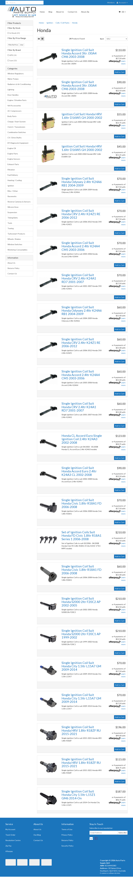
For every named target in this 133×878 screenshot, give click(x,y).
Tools (10, 223)
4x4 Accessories (14, 105)
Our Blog (37, 835)
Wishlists (111, 2)
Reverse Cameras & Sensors (19, 202)
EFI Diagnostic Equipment (18, 143)
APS (12, 55)
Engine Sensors (14, 159)
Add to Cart (120, 72)
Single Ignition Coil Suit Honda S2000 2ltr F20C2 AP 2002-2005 (81, 601)
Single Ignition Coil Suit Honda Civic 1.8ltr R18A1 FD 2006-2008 (81, 503)
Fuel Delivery (13, 175)
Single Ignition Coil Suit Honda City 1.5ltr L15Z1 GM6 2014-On (78, 794)
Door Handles (13, 95)
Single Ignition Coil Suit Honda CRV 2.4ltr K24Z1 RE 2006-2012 (81, 214)
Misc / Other (13, 191)
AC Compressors (14, 111)
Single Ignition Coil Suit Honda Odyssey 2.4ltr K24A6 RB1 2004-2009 (82, 181)
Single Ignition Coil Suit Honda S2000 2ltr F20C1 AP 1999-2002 (81, 634)
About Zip (85, 12)
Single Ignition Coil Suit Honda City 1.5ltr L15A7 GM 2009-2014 (81, 666)
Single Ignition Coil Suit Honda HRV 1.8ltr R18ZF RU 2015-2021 (81, 730)
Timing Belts (13, 218)
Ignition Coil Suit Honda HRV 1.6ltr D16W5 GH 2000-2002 (82, 115)
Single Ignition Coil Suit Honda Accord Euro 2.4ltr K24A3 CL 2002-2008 (79, 471)
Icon (13, 60)
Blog (50, 12)
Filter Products (14, 23)
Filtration (11, 170)
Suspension (12, 212)
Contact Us (72, 12)
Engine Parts (13, 153)
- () (122, 12)
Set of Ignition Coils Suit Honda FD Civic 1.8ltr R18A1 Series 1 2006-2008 (81, 535)
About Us (60, 12)
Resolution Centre (13, 840)
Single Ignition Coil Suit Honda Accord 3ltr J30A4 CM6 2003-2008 (79, 53)
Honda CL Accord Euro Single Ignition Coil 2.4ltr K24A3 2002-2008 (82, 439)
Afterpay (9, 851)
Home (42, 12)
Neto (118, 873)
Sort (101, 39)
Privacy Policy (66, 835)
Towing (11, 228)
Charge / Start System (17, 121)
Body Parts (12, 116)
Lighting (11, 89)
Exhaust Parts (13, 164)
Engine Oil (12, 148)
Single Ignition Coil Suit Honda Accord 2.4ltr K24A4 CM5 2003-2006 (81, 246)
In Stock (14, 33)
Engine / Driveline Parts (17, 100)
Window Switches (15, 244)
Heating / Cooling (15, 180)
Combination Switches (17, 132)
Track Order (10, 835)
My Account (10, 829)
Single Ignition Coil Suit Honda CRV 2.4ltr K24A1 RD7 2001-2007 (79, 278)
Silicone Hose (13, 207)
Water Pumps (13, 79)
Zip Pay (8, 846)
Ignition (11, 186)
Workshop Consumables (17, 250)
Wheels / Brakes (14, 239)
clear (22, 45)
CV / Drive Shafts (15, 137)
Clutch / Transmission (16, 127)
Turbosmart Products (16, 234)
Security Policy (67, 846)
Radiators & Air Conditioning (19, 84)
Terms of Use (66, 829)
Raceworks (12, 196)
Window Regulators (16, 73)
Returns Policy (13, 268)
